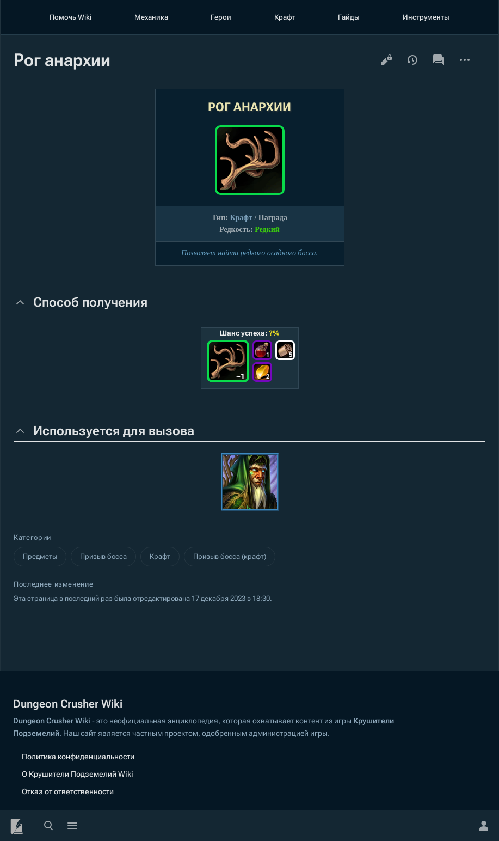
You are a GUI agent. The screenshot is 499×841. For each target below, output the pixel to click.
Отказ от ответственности (68, 791)
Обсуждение (438, 59)
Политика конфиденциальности (78, 756)
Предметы (40, 556)
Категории (32, 537)
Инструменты (426, 17)
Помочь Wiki (70, 17)
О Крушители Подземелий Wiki (77, 774)
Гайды (349, 17)
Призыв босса (103, 556)
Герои (221, 17)
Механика (151, 17)
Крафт (284, 17)
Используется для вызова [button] (113, 430)
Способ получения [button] (90, 302)
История (412, 59)
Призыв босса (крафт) (229, 556)
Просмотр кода (386, 59)
